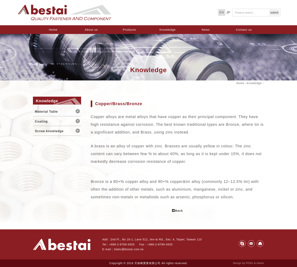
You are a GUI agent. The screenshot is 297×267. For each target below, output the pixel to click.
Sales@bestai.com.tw (129, 249)
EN (221, 12)
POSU (249, 263)
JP (228, 12)
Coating (41, 121)
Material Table (46, 111)
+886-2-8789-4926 (122, 244)
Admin (260, 263)
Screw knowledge (49, 131)
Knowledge (254, 83)
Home (240, 83)
